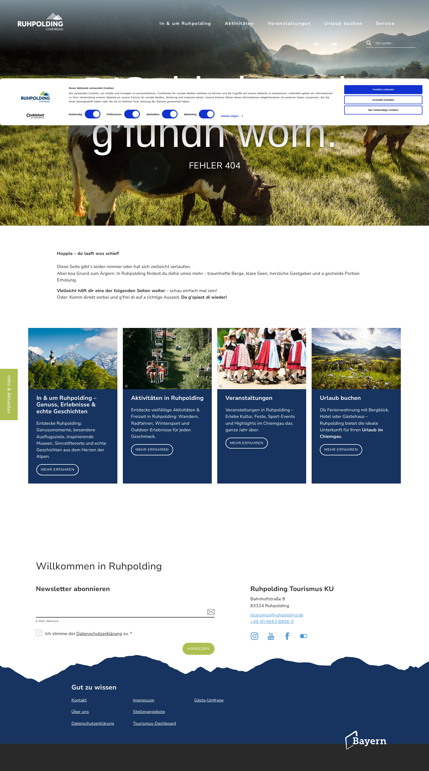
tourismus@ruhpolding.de (276, 615)
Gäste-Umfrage (209, 700)
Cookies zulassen (383, 11)
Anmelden (198, 648)
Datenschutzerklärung (99, 634)
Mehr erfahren (72, 406)
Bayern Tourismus (365, 747)
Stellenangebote (149, 711)
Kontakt (79, 700)
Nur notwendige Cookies (383, 31)
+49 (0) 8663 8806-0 (272, 622)
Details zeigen (230, 37)
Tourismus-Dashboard (154, 723)
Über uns (80, 711)
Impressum (143, 700)
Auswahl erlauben (383, 21)
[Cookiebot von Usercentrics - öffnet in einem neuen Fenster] (35, 37)
